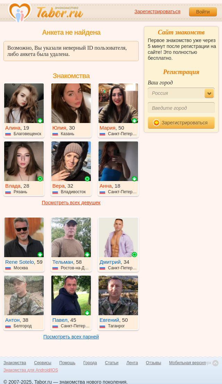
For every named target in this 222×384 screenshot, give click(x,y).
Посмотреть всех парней (71, 337)
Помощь (67, 362)
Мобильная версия (187, 362)
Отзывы (153, 362)
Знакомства (14, 362)
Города (90, 362)
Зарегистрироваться (157, 11)
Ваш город (160, 82)
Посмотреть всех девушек (71, 202)
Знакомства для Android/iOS (30, 370)
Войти (203, 12)
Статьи (112, 362)
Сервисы (42, 362)
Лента (132, 362)
